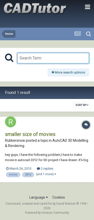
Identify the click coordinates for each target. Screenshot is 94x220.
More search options (68, 72)
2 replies (45, 168)
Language (38, 197)
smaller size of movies (30, 134)
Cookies (58, 197)
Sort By (81, 105)
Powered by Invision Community (47, 212)
